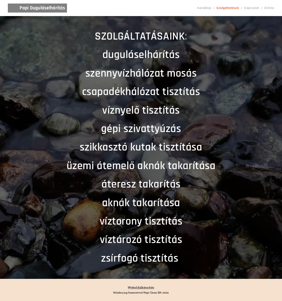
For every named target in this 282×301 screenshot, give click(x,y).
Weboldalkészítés (141, 287)
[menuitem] (210, 8)
